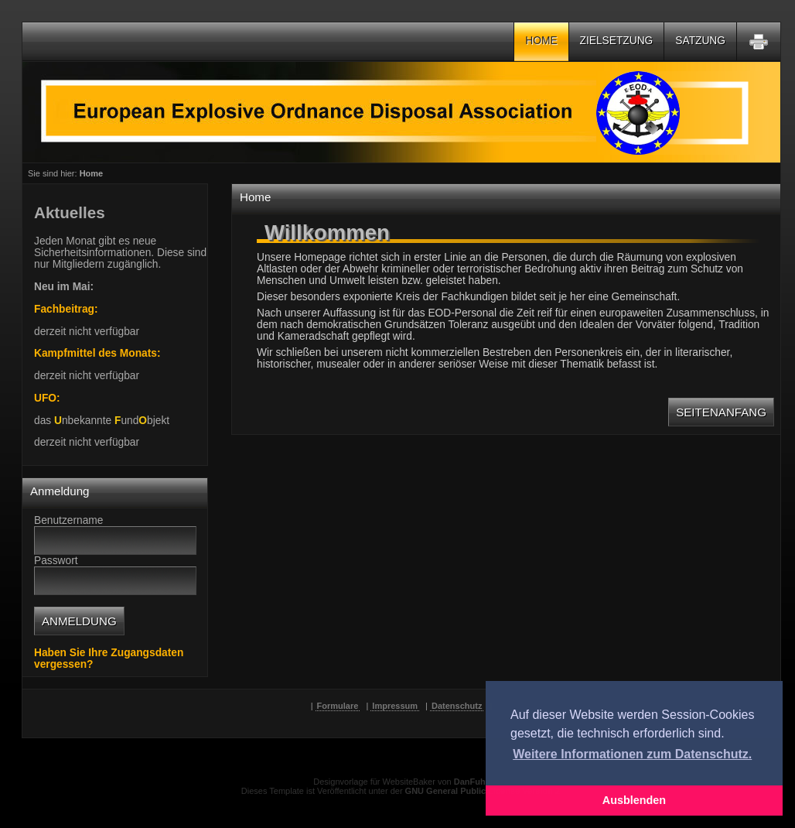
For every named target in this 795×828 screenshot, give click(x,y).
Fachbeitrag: (66, 309)
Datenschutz (457, 705)
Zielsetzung (616, 40)
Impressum (395, 705)
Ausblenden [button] (634, 800)
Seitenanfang (721, 412)
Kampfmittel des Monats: (97, 353)
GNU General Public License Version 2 (483, 790)
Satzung (700, 40)
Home (541, 40)
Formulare (338, 705)
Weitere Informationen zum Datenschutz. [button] (632, 754)
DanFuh (470, 781)
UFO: (47, 398)
